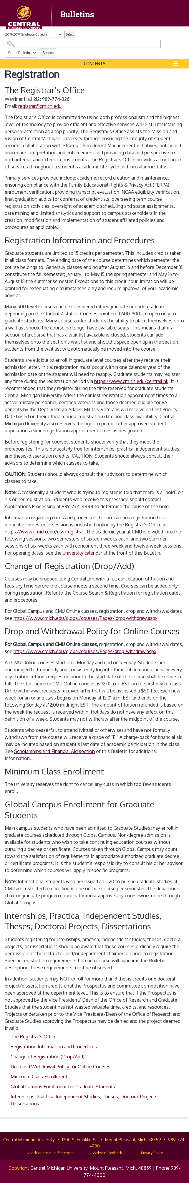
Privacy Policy (152, 1153)
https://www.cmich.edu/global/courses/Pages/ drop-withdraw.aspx (86, 618)
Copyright (19, 1168)
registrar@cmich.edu (40, 106)
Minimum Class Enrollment (39, 1077)
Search (48, 53)
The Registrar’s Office (34, 1037)
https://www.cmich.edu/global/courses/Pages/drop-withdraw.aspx (85, 651)
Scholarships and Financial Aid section (54, 751)
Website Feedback (107, 1153)
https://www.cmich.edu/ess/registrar (44, 532)
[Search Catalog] (83, 44)
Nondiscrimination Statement (50, 1153)
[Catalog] (33, 34)
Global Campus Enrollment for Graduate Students (63, 1087)
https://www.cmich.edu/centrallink (131, 381)
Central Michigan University (29, 1139)
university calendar (82, 553)
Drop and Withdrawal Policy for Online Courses (60, 1067)
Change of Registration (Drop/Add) (47, 1057)
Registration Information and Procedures (54, 1047)
